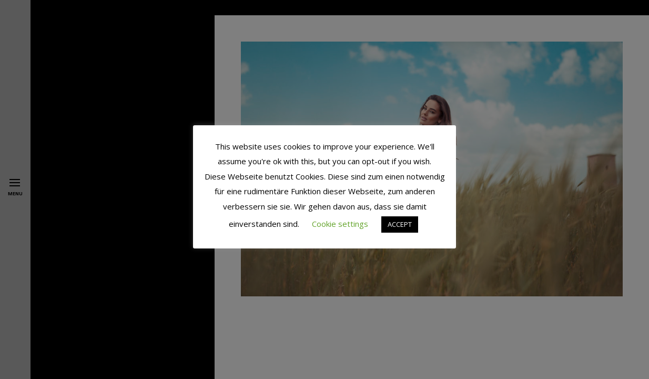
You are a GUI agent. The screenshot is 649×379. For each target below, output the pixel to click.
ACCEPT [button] (400, 224)
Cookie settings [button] (340, 223)
